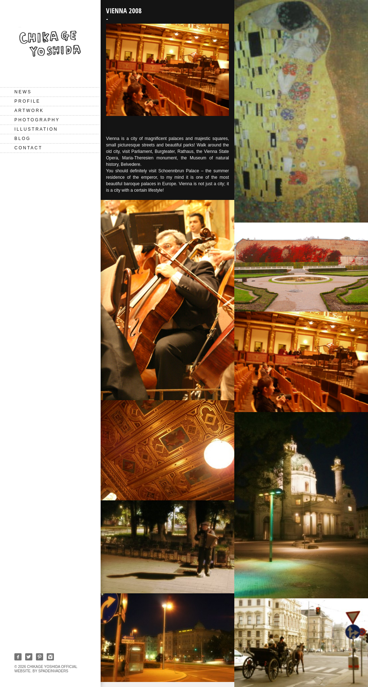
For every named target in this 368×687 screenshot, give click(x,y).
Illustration (36, 129)
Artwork (29, 110)
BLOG (22, 138)
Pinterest (39, 656)
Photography (37, 119)
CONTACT (28, 147)
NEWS (23, 91)
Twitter (28, 656)
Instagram (50, 656)
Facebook (18, 656)
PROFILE (27, 101)
